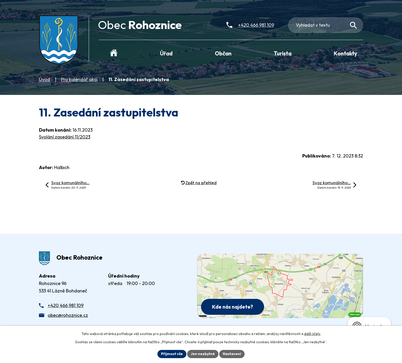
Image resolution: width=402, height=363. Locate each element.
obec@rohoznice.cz (68, 315)
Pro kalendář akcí (79, 79)
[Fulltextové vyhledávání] (325, 25)
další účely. (312, 333)
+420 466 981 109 (66, 305)
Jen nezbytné (203, 353)
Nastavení (232, 353)
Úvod (44, 79)
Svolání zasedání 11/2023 (64, 137)
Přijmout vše (172, 353)
